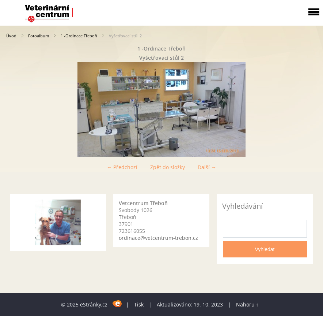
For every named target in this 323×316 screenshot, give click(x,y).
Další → (207, 167)
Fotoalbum (38, 35)
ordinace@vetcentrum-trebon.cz (158, 237)
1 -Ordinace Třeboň (79, 35)
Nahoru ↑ (247, 304)
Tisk (139, 304)
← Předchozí (122, 167)
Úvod (11, 35)
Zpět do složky (167, 167)
